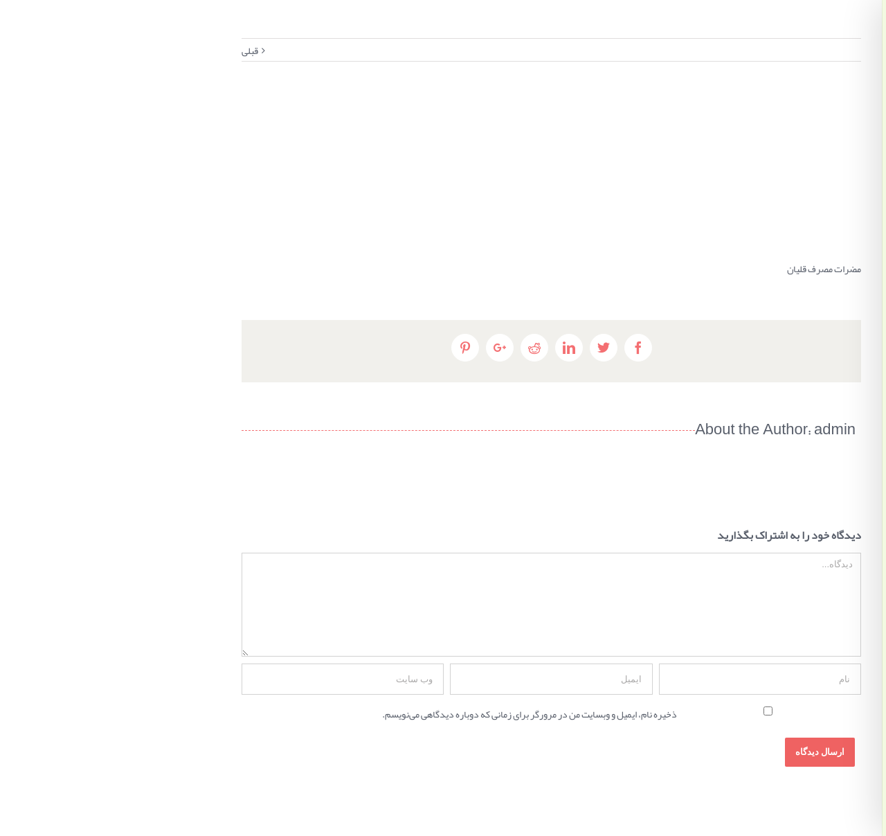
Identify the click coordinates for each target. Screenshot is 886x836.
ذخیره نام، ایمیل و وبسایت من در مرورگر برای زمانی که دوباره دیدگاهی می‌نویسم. (308, 714)
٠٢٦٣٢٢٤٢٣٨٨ (748, 200)
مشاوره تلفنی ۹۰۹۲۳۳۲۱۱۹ (781, 219)
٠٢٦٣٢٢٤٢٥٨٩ (813, 200)
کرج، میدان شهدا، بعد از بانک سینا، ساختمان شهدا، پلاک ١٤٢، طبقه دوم (780, 171)
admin (614, 431)
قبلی (29, 50)
